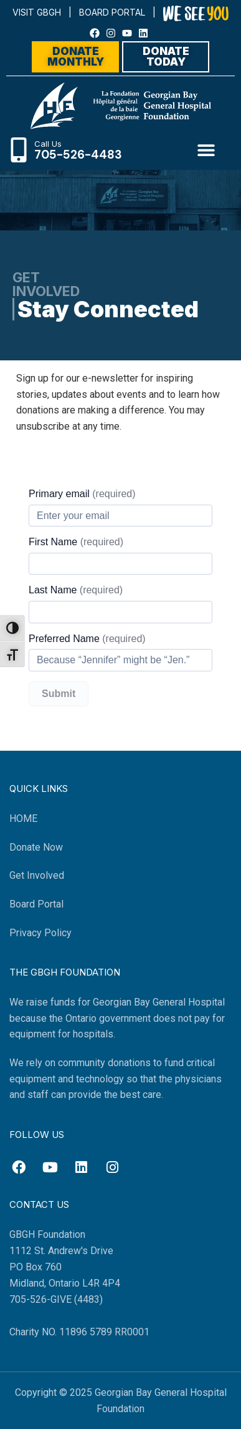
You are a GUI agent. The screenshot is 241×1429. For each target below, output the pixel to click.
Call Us (48, 144)
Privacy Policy (40, 933)
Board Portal (36, 904)
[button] (206, 150)
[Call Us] (18, 149)
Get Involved (36, 875)
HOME (23, 818)
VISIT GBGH (36, 12)
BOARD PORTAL (112, 12)
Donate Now (36, 847)
